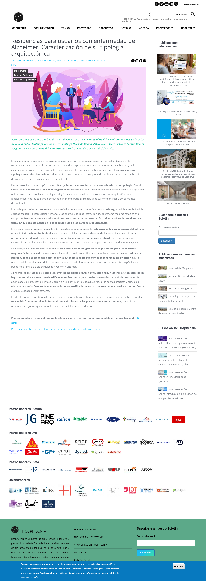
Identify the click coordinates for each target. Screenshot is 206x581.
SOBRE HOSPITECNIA (85, 529)
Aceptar (178, 566)
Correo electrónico (169, 227)
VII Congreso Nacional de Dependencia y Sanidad (177, 113)
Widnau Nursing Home (178, 203)
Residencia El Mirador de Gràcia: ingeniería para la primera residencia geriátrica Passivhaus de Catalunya (177, 174)
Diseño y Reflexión (23, 75)
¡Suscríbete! (166, 240)
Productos (106, 28)
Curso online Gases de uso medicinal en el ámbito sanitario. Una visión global (175, 360)
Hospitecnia (18, 28)
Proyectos (84, 28)
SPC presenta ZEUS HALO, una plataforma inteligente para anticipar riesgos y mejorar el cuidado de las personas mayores (177, 80)
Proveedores (164, 28)
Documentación (44, 28)
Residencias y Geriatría (25, 79)
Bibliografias (20, 71)
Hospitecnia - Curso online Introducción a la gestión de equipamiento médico (177, 394)
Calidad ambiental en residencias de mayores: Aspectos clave (178, 143)
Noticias (126, 28)
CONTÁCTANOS (82, 559)
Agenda (144, 28)
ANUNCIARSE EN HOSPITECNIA (90, 544)
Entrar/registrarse (191, 4)
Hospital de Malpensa (181, 268)
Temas (65, 28)
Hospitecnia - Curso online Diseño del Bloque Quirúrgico (174, 377)
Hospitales (188, 28)
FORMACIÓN (81, 552)
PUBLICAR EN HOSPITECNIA (88, 537)
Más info (33, 577)
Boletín (163, 218)
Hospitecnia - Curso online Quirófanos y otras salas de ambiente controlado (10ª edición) (177, 343)
